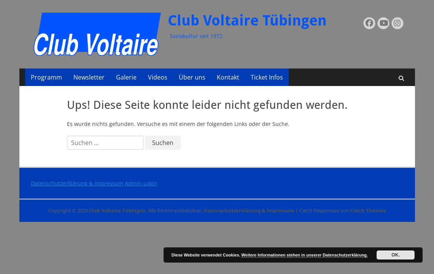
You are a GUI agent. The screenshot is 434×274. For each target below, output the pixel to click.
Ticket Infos (267, 77)
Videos (157, 77)
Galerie (126, 77)
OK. (395, 255)
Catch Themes (368, 210)
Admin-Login (141, 183)
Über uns (192, 77)
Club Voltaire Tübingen (247, 20)
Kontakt (228, 77)
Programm (46, 77)
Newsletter (89, 77)
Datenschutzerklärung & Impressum (77, 183)
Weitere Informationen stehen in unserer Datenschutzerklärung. (305, 255)
